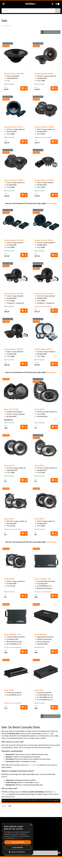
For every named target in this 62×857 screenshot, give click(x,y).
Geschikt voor (8, 420)
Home (4, 806)
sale (48, 733)
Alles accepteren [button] (17, 842)
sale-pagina (32, 765)
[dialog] (17, 839)
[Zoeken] (57, 10)
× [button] (31, 825)
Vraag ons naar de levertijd (42, 137)
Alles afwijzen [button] (17, 847)
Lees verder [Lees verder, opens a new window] (18, 838)
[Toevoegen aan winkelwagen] (24, 88)
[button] (17, 852)
